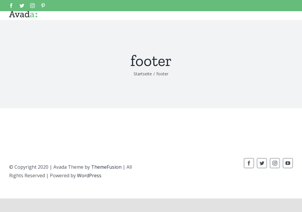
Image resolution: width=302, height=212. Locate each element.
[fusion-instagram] (275, 163)
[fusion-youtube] (288, 163)
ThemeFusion (106, 167)
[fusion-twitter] (262, 163)
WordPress (89, 175)
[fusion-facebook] (249, 163)
